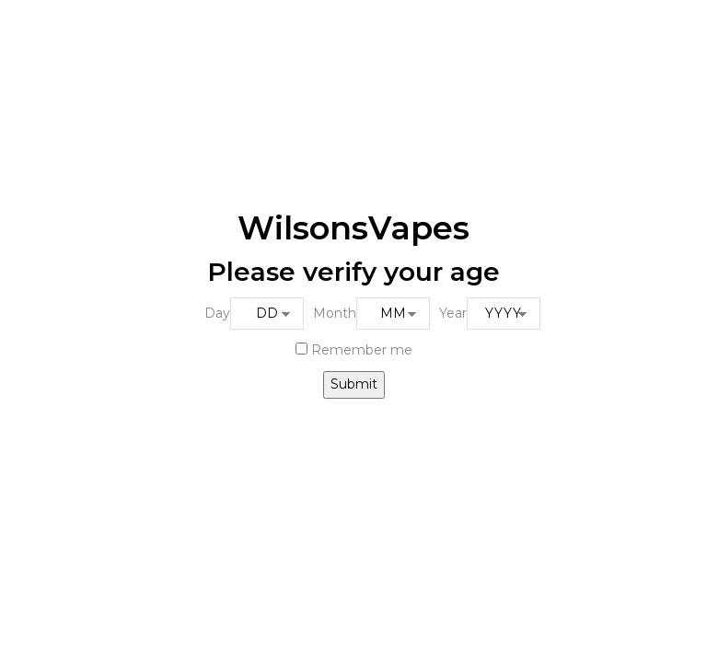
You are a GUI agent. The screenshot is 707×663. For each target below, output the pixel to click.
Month (334, 313)
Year (453, 313)
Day (217, 313)
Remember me (354, 350)
